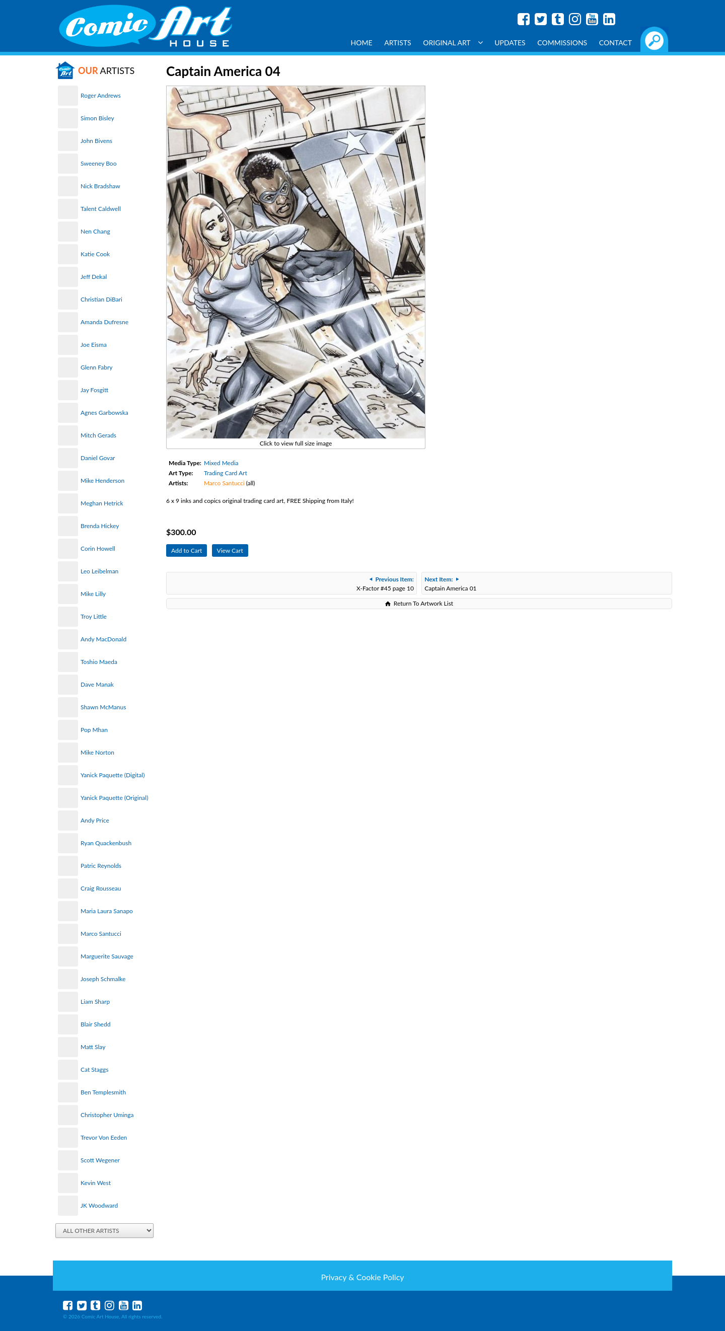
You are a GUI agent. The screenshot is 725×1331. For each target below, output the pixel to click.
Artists (397, 42)
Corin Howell (98, 548)
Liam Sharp (95, 1001)
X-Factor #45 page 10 (385, 583)
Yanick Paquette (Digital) (112, 775)
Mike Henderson (102, 480)
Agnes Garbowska (104, 412)
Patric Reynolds (101, 865)
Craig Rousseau (101, 888)
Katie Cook (95, 254)
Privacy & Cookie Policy (362, 1277)
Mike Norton (97, 752)
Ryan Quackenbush (106, 843)
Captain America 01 (450, 583)
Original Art (452, 42)
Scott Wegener (100, 1160)
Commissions (562, 42)
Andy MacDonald (103, 639)
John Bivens (96, 140)
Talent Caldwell (101, 208)
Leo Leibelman (99, 571)
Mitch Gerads (98, 435)
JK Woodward (99, 1205)
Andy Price (95, 820)
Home (362, 42)
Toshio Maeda (99, 662)
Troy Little (94, 616)
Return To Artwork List (423, 603)
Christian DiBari (101, 299)
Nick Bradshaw (100, 186)
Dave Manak (97, 684)
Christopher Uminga (107, 1115)
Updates (510, 42)
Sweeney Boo (98, 163)
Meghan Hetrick (102, 503)
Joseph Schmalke (103, 979)
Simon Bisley (97, 118)
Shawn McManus (103, 707)
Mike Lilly (93, 594)
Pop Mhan (94, 729)
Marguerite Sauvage (107, 956)
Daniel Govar (98, 458)
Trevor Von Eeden (104, 1137)
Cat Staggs (94, 1069)
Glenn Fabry (97, 367)
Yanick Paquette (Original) (114, 797)
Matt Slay (93, 1047)
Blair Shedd (95, 1024)
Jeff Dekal (94, 276)
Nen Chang (95, 231)
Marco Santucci (101, 933)
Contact (615, 42)
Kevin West (96, 1183)
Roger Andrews (101, 95)
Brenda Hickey (100, 526)
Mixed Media (221, 463)
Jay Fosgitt (94, 390)
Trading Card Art (225, 473)
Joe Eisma (94, 344)
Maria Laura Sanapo (107, 911)
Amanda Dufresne (104, 322)
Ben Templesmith (103, 1092)
